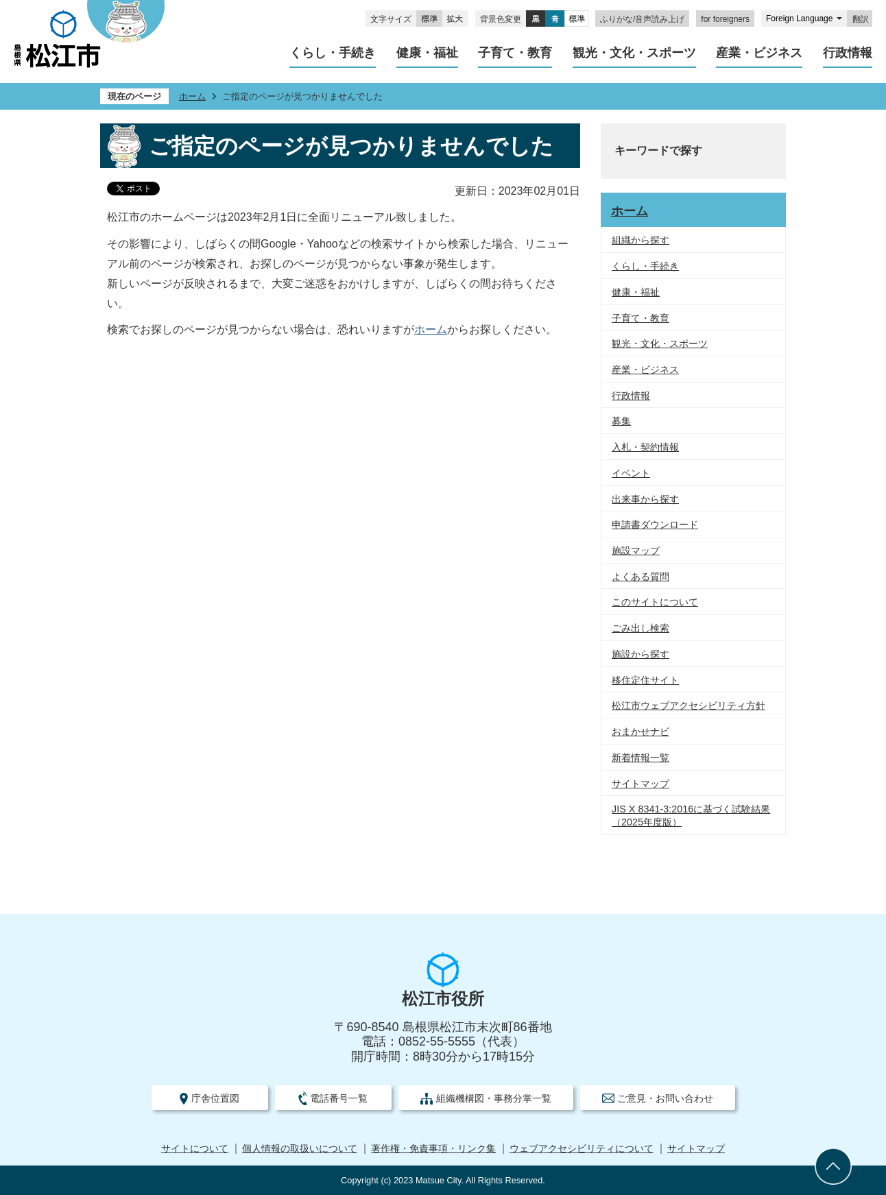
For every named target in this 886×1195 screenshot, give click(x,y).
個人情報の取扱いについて (299, 1149)
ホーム (192, 96)
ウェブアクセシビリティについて (582, 1149)
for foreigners (725, 19)
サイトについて (194, 1149)
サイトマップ (696, 1149)
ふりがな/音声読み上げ (642, 19)
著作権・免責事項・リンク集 (433, 1149)
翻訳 (860, 19)
